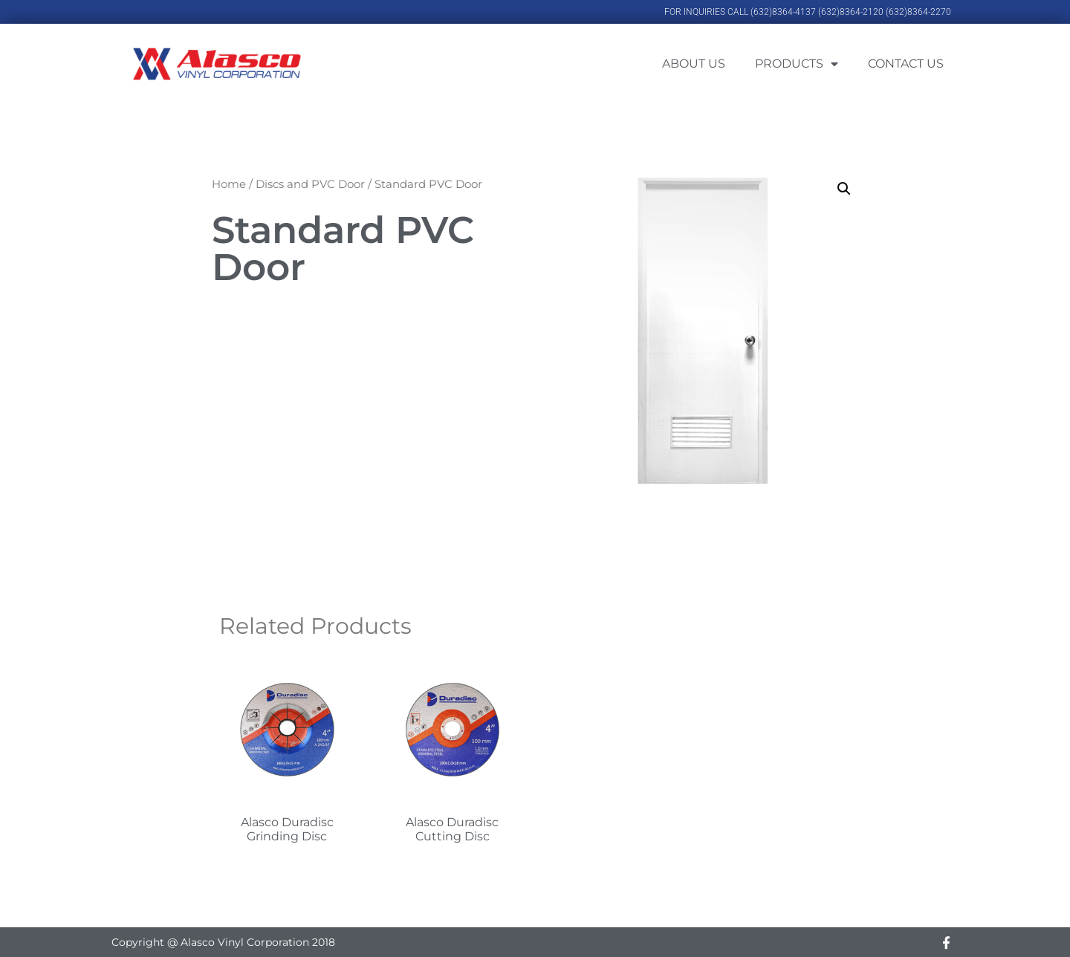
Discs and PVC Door (310, 184)
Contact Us (906, 63)
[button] (844, 188)
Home (229, 184)
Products (796, 64)
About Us (693, 63)
